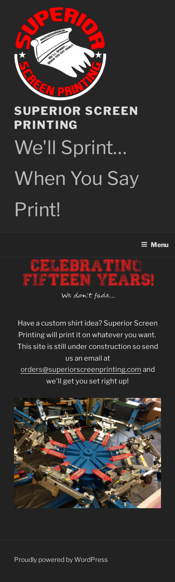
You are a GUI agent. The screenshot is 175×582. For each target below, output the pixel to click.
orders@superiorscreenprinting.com (81, 369)
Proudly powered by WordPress (61, 559)
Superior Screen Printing (76, 118)
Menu (154, 244)
